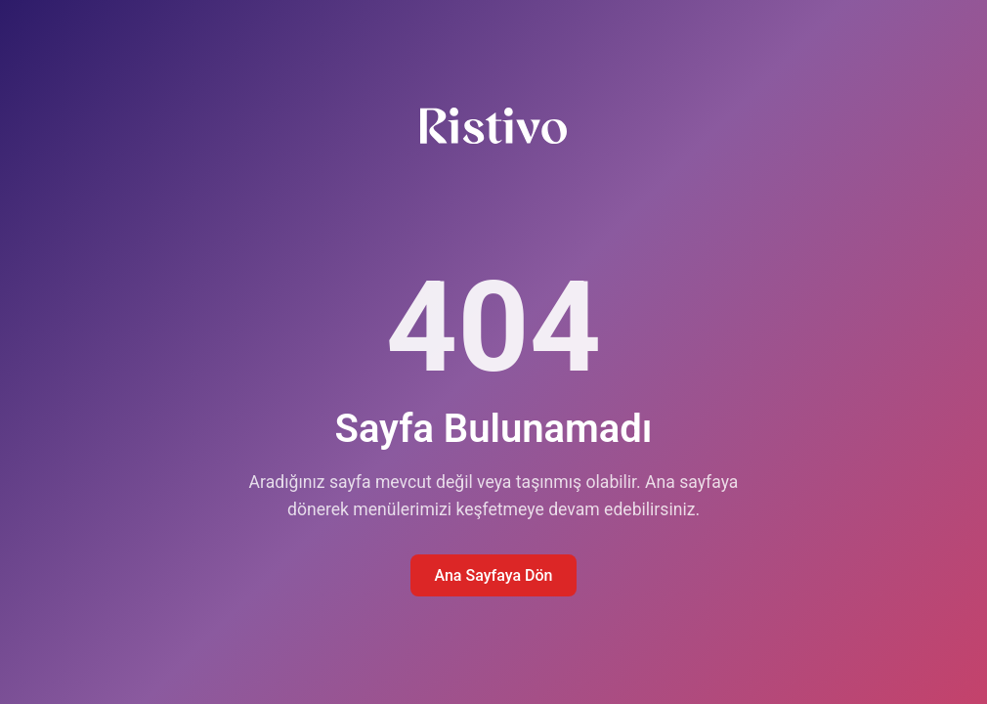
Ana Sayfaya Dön (493, 575)
